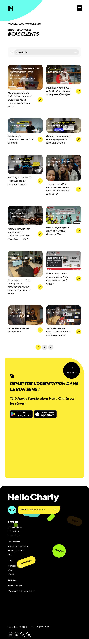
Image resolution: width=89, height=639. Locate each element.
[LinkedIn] (16, 634)
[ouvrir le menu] (79, 8)
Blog (21, 24)
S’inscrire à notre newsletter (21, 591)
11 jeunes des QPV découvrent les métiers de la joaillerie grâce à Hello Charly (57, 189)
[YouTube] (28, 634)
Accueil (12, 24)
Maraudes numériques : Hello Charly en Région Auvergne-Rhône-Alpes (58, 91)
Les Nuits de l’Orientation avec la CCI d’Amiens (20, 139)
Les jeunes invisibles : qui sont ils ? (19, 330)
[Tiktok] (22, 634)
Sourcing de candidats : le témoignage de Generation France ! (20, 180)
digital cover (40, 627)
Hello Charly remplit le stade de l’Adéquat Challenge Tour (57, 230)
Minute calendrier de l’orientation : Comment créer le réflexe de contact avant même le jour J (20, 100)
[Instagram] (10, 634)
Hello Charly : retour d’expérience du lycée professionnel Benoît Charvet (57, 278)
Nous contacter (15, 585)
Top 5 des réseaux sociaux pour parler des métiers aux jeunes (58, 331)
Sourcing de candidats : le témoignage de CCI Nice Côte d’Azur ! (58, 139)
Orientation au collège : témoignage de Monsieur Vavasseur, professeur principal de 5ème (20, 287)
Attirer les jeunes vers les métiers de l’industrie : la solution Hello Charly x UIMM (19, 234)
